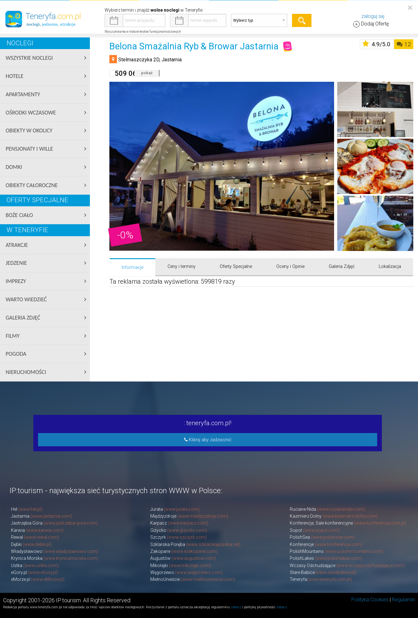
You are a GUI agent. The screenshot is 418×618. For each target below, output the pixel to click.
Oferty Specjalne (236, 266)
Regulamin (403, 600)
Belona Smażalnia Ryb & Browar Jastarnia (193, 46)
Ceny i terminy (181, 266)
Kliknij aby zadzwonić (207, 440)
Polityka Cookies (369, 600)
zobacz (236, 607)
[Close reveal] (410, 8)
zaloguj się (372, 16)
